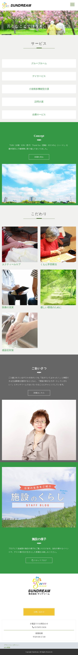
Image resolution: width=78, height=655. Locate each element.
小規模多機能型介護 (39, 89)
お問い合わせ (39, 612)
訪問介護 (39, 101)
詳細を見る (39, 157)
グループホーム (39, 63)
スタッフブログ (39, 560)
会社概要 (7, 647)
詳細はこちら (39, 392)
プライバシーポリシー (12, 645)
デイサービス (39, 76)
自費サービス (39, 114)
